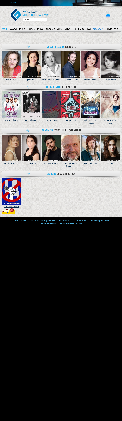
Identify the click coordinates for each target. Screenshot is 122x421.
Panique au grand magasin (90, 120)
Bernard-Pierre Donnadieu (71, 163)
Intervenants (50, 29)
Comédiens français (36, 29)
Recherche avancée (112, 29)
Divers (89, 29)
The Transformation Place (110, 120)
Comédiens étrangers (17, 29)
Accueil (4, 29)
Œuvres (59, 29)
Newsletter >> (98, 29)
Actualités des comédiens (74, 29)
